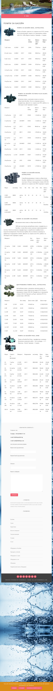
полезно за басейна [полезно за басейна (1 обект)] (17, 506)
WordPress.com (42, 579)
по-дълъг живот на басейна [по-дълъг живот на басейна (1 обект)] (36, 504)
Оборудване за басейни (15, 548)
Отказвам (21, 688)
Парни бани (13, 526)
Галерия (12, 538)
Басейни (12, 519)
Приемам (14, 688)
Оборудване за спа (14, 559)
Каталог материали (14, 530)
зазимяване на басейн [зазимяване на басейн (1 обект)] (18, 504)
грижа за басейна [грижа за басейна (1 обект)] (39, 502)
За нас (11, 541)
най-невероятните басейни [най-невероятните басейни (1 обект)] (27, 504)
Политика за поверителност (34, 688)
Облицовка (13, 563)
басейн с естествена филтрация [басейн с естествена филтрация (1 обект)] (26, 502)
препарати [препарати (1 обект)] (23, 506)
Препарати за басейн (15, 552)
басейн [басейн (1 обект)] (11, 502)
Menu (27, 16)
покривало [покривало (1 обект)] (12, 506)
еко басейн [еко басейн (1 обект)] (12, 504)
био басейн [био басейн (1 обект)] (34, 502)
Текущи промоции (14, 534)
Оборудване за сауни (15, 555)
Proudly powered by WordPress (15, 579)
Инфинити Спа (26, 5)
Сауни (11, 523)
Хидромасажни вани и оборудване (18, 566)
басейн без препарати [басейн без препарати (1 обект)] (17, 502)
